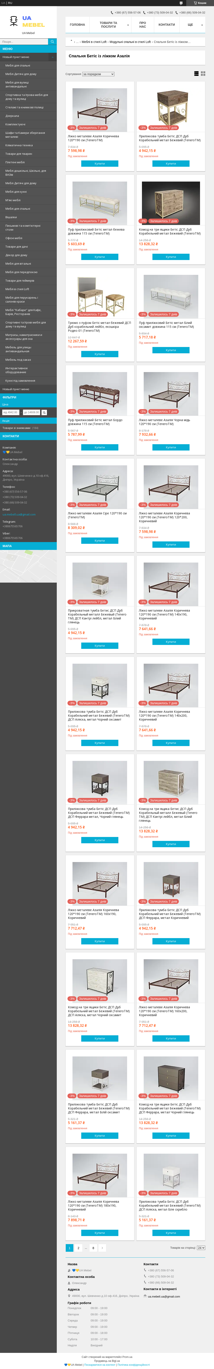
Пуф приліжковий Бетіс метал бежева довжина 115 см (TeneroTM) (96, 231)
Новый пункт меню (16, 57)
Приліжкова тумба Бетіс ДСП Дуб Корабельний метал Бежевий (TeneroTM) (170, 138)
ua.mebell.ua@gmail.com (19, 514)
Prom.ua (127, 1357)
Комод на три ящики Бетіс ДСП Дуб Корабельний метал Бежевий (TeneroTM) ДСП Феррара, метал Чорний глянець (170, 1108)
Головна (77, 24)
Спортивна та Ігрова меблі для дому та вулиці (26, 97)
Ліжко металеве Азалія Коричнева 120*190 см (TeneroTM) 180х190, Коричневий (93, 1205)
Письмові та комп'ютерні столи (22, 227)
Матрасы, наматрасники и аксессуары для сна (23, 337)
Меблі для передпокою (21, 272)
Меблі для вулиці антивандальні (17, 84)
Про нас (143, 24)
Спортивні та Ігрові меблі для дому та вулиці (25, 324)
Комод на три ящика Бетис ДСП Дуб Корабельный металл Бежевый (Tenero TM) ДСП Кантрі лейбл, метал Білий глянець (168, 815)
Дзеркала (12, 116)
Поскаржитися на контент (99, 1364)
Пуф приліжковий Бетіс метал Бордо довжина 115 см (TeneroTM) (95, 422)
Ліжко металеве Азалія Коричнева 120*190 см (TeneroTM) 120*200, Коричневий (164, 517)
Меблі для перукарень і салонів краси (21, 299)
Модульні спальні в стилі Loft (130, 42)
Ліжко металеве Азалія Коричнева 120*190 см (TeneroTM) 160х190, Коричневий (93, 914)
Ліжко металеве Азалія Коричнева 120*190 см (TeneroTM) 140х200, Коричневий (164, 715)
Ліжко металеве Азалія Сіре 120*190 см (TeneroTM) (97, 515)
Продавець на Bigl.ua (107, 1360)
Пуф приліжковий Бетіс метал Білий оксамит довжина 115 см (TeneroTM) (166, 325)
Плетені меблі (15, 162)
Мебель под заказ (18, 360)
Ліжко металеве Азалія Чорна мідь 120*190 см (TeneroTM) (164, 422)
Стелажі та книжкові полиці (24, 107)
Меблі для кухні (16, 192)
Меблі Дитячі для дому (20, 74)
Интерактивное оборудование (16, 370)
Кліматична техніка (19, 145)
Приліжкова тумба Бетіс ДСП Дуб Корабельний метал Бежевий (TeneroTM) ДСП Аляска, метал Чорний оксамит (99, 715)
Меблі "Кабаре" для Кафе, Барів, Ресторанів (23, 312)
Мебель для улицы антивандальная (18, 349)
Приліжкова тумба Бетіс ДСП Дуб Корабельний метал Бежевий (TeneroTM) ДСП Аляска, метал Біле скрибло (170, 1205)
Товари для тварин (18, 154)
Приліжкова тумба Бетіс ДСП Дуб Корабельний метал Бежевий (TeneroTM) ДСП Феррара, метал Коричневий (170, 914)
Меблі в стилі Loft (17, 289)
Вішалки (11, 217)
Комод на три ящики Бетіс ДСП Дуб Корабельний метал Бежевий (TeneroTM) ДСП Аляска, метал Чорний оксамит (99, 1011)
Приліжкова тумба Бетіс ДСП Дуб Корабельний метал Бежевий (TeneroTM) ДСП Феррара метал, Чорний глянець (99, 813)
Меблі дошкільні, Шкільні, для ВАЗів (25, 173)
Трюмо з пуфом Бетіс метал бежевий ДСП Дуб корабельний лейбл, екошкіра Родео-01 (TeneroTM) (99, 327)
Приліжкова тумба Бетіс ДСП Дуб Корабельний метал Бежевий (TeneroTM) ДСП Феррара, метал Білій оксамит (99, 1108)
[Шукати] (52, 41)
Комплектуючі (15, 124)
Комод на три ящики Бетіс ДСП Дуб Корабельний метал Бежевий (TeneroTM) (170, 231)
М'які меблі (13, 200)
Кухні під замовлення (20, 381)
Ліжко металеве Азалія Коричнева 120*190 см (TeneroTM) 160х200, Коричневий (164, 1011)
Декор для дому (16, 255)
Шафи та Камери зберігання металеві (25, 135)
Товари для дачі (16, 246)
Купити (100, 163)
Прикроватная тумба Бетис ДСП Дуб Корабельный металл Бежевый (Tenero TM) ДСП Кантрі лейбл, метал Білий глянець (97, 616)
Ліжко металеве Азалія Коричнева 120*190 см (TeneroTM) (93, 138)
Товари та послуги (108, 24)
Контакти (167, 24)
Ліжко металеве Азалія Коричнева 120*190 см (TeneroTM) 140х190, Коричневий (164, 614)
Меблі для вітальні (18, 263)
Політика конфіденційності (133, 1364)
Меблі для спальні (17, 65)
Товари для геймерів (19, 280)
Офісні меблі (13, 238)
